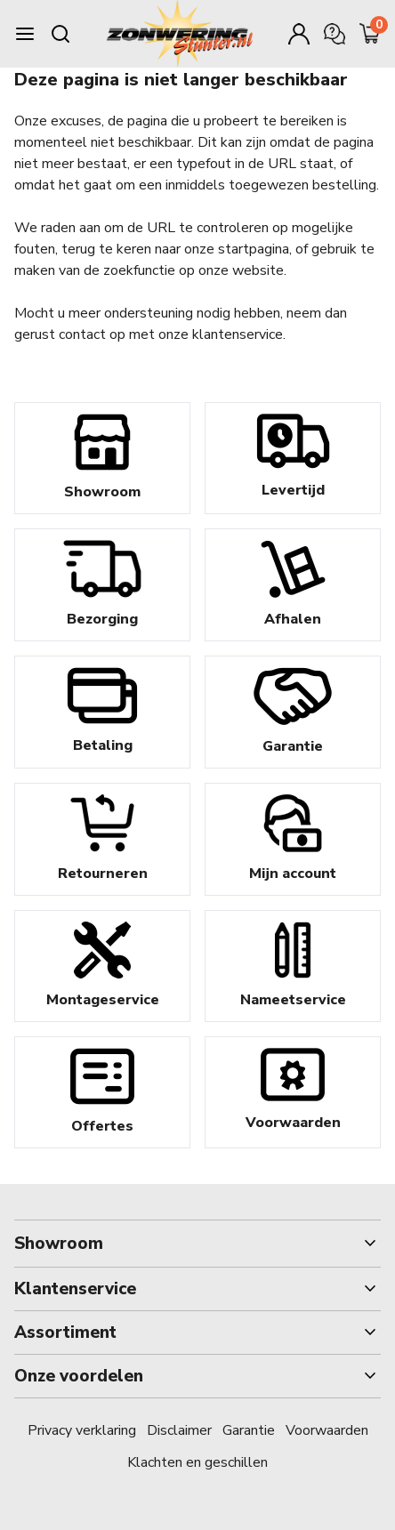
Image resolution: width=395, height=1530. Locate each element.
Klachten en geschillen (197, 1462)
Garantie (248, 1430)
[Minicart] (370, 33)
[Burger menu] (25, 33)
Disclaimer (179, 1430)
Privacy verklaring (82, 1430)
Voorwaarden (327, 1430)
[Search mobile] (60, 33)
